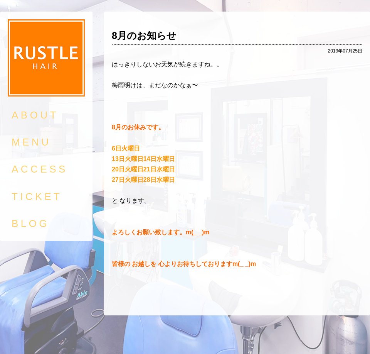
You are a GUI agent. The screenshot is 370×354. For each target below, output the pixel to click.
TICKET (37, 196)
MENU (31, 142)
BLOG (30, 223)
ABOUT (35, 115)
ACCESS (40, 169)
